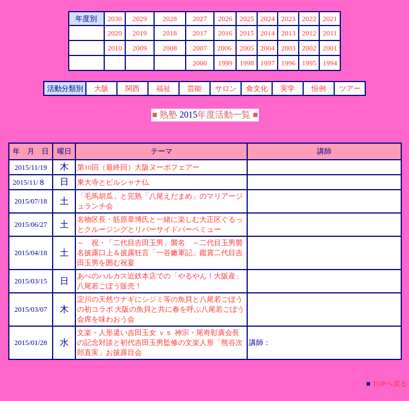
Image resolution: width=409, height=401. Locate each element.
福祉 (163, 88)
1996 (288, 63)
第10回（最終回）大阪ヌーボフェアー (138, 167)
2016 (225, 33)
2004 (267, 48)
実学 (287, 88)
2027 (199, 18)
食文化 (257, 88)
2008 (169, 48)
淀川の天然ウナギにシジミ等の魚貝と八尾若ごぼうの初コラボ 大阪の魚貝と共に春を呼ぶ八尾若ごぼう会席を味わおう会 (160, 309)
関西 (132, 88)
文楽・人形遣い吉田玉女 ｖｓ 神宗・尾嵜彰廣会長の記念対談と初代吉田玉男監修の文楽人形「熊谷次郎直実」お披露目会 (160, 342)
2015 (246, 33)
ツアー (350, 88)
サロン (226, 88)
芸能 (194, 88)
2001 (330, 48)
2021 (330, 18)
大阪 (101, 88)
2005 (246, 48)
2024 (267, 18)
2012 (309, 33)
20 (115, 18)
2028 (169, 18)
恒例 (318, 88)
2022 (309, 18)
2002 (309, 48)
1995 (309, 63)
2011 (330, 33)
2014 (267, 33)
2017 (199, 33)
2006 (224, 48)
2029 (139, 18)
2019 (139, 33)
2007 (199, 48)
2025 (246, 18)
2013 (288, 33)
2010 (115, 48)
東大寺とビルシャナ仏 (113, 182)
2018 (169, 33)
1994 (330, 63)
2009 (139, 48)
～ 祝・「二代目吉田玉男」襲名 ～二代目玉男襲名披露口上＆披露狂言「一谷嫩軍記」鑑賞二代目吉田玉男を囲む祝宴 (160, 252)
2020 (115, 33)
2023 (288, 18)
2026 (225, 18)
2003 (288, 48)
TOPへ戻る (389, 383)
